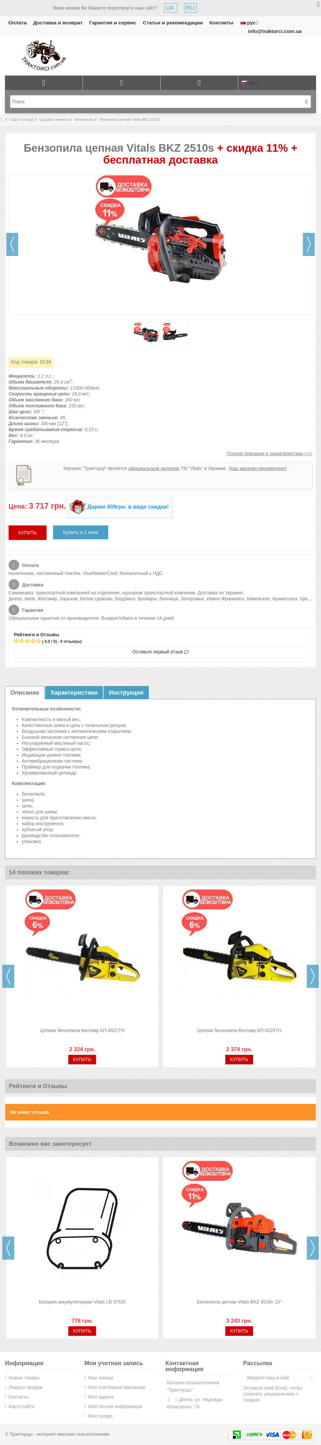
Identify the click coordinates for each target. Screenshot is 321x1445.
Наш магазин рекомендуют (258, 468)
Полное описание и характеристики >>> (269, 453)
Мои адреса (101, 1396)
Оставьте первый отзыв (160, 651)
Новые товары (24, 1377)
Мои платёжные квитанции (116, 1387)
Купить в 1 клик (80, 532)
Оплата (17, 22)
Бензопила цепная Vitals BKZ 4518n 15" (239, 1301)
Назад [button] (12, 244)
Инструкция (126, 692)
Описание (24, 692)
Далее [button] (309, 244)
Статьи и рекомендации (173, 22)
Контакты (221, 22)
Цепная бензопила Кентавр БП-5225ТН (239, 1030)
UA (171, 8)
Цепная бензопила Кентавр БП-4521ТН (82, 1030)
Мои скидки (100, 1416)
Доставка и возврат (58, 22)
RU (190, 8)
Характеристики (74, 692)
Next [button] (313, 976)
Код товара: (25, 361)
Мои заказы (100, 1377)
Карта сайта (21, 1406)
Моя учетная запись (113, 1363)
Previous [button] (8, 976)
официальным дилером (153, 468)
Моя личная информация (115, 1406)
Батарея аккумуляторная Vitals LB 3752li (82, 1301)
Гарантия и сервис (112, 22)
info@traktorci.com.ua (275, 31)
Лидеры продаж (26, 1387)
